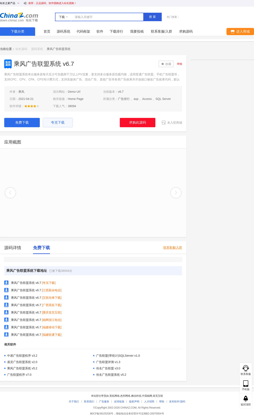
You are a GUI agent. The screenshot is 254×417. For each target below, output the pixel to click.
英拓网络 (114, 395)
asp (136, 99)
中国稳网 (147, 395)
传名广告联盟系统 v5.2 (111, 374)
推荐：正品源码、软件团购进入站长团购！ (52, 3)
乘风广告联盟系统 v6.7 (26, 282)
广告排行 (124, 99)
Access (147, 99)
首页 (47, 31)
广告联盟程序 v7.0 (19, 374)
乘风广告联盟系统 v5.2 (22, 368)
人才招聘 (149, 401)
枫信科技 (136, 395)
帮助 (161, 401)
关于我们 (74, 401)
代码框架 (83, 31)
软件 (100, 31)
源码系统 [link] (37, 49)
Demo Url (74, 91)
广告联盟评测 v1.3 (108, 362)
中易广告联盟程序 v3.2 (22, 355)
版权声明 (134, 401)
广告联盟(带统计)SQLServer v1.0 (118, 355)
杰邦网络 (125, 395)
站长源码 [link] (21, 49)
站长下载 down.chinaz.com (19, 17)
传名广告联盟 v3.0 (108, 368)
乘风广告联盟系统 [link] (58, 49)
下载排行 (116, 31)
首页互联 (158, 395)
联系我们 (89, 401)
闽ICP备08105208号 (101, 413)
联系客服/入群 (172, 247)
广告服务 (104, 401)
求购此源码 (137, 122)
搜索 (153, 16)
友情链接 (119, 401)
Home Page (75, 99)
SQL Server (163, 99)
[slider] (31, 106)
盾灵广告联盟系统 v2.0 (22, 362)
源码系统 (63, 31)
